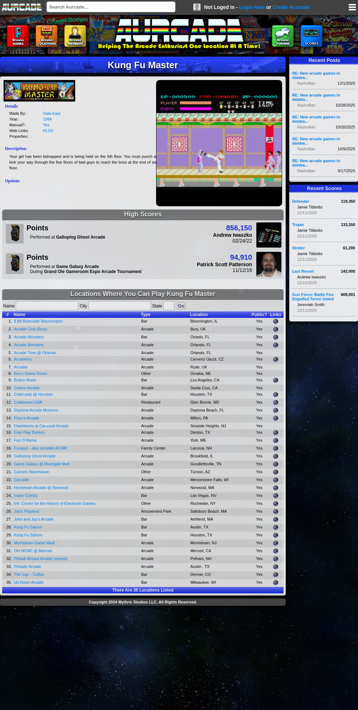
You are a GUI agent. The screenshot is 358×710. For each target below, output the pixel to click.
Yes (46, 125)
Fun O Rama (25, 440)
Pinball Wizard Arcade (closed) (41, 558)
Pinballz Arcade (27, 566)
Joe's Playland (26, 511)
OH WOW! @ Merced (33, 551)
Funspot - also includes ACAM (40, 448)
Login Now (252, 7)
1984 (47, 119)
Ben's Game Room (30, 373)
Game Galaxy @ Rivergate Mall (41, 464)
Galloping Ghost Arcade (34, 456)
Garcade (21, 480)
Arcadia (20, 367)
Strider (298, 248)
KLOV (48, 130)
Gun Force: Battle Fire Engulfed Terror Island (313, 296)
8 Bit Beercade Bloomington (38, 321)
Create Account (290, 7)
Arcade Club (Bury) (31, 329)
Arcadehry (23, 359)
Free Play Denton (29, 432)
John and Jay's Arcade (33, 519)
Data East (51, 113)
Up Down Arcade (29, 582)
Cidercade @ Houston (33, 394)
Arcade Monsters (29, 337)
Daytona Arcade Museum (36, 410)
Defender (300, 201)
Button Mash (25, 380)
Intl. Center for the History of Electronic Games (54, 503)
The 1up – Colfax (29, 574)
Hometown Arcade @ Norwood (41, 487)
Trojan (298, 224)
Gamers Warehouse (31, 472)
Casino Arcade (27, 388)
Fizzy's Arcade (26, 418)
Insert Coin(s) (26, 495)
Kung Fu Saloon (28, 527)
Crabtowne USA (28, 402)
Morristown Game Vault (34, 543)
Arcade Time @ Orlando (35, 353)
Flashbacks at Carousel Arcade (41, 426)
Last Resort (303, 271)
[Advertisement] (142, 658)
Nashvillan (306, 83)
